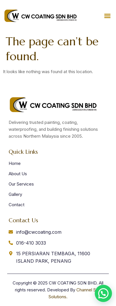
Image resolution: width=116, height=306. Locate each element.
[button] (107, 16)
